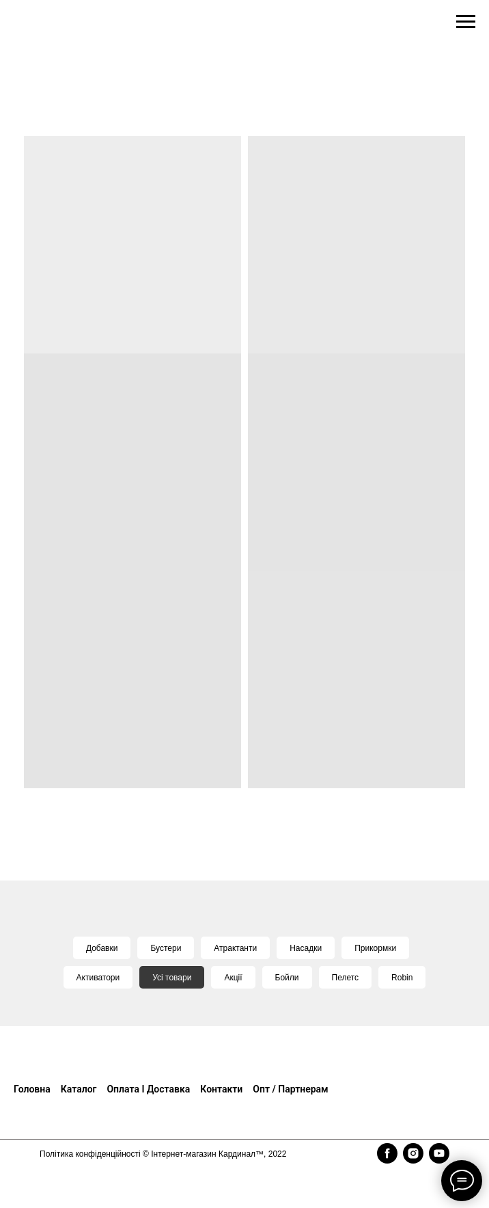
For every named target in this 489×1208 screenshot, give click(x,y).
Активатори (98, 977)
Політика (57, 1154)
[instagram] (413, 1153)
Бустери (165, 948)
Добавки (102, 948)
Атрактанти (235, 948)
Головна (32, 1089)
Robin (402, 977)
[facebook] (387, 1153)
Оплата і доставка (148, 1089)
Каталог (79, 1089)
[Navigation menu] (465, 22)
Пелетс (345, 977)
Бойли (287, 977)
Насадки (306, 948)
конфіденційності (107, 1154)
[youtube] (439, 1153)
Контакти (221, 1089)
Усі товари (171, 977)
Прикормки (375, 948)
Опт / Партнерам (290, 1089)
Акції (233, 977)
